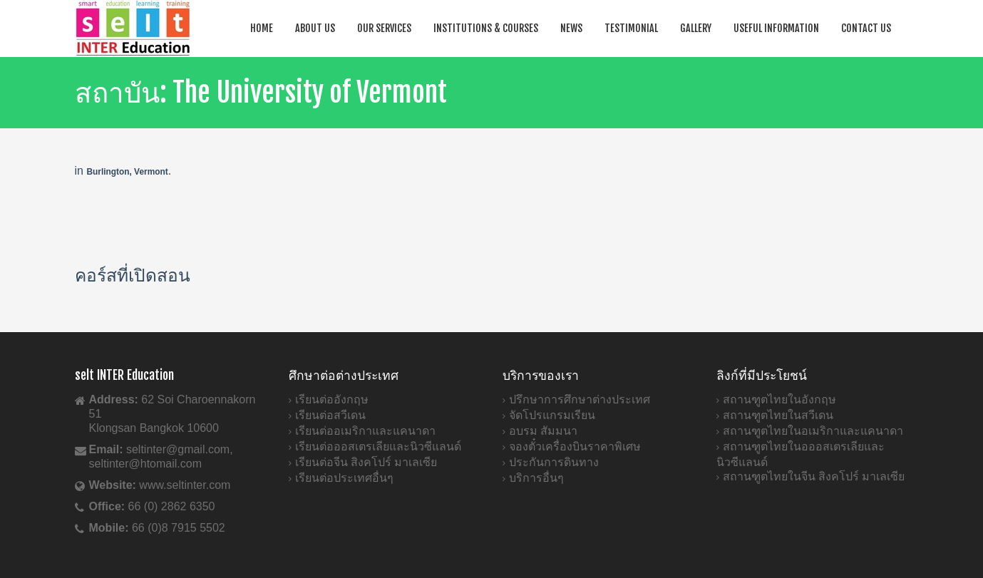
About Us (315, 28)
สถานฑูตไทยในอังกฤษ (779, 399)
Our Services (384, 28)
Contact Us (866, 28)
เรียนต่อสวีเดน (330, 415)
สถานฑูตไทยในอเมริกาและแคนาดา (813, 431)
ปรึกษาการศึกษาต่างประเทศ (579, 399)
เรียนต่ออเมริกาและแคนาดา (365, 431)
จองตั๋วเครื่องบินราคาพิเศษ (575, 446)
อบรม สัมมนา (543, 431)
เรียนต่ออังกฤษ (332, 399)
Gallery (695, 28)
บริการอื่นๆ (536, 478)
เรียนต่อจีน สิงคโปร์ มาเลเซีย (366, 462)
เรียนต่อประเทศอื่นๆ (344, 478)
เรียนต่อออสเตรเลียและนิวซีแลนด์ (378, 446)
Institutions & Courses (485, 28)
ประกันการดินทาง (554, 462)
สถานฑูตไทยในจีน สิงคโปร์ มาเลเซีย (814, 476)
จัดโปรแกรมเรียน (552, 415)
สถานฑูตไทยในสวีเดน (778, 415)
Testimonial (631, 28)
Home (261, 28)
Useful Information (776, 28)
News (571, 28)
